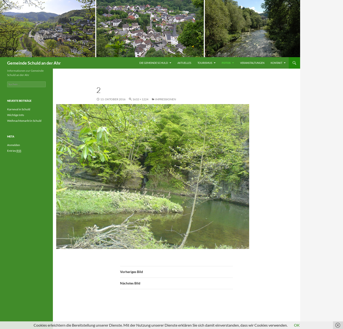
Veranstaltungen (252, 62)
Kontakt (276, 62)
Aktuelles (184, 62)
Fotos (226, 62)
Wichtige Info (15, 115)
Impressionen (165, 99)
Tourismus (204, 62)
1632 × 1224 (140, 99)
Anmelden (13, 145)
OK (297, 325)
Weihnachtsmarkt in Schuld (24, 120)
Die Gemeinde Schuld (153, 62)
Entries (14, 151)
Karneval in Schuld (18, 109)
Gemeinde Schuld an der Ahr (34, 63)
